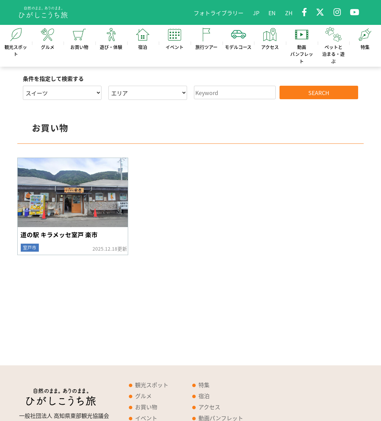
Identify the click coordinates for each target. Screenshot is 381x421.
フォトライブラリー (218, 13)
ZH (289, 13)
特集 (204, 385)
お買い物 (146, 407)
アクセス (209, 407)
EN (272, 13)
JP (256, 13)
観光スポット (151, 385)
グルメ (143, 396)
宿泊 (204, 396)
